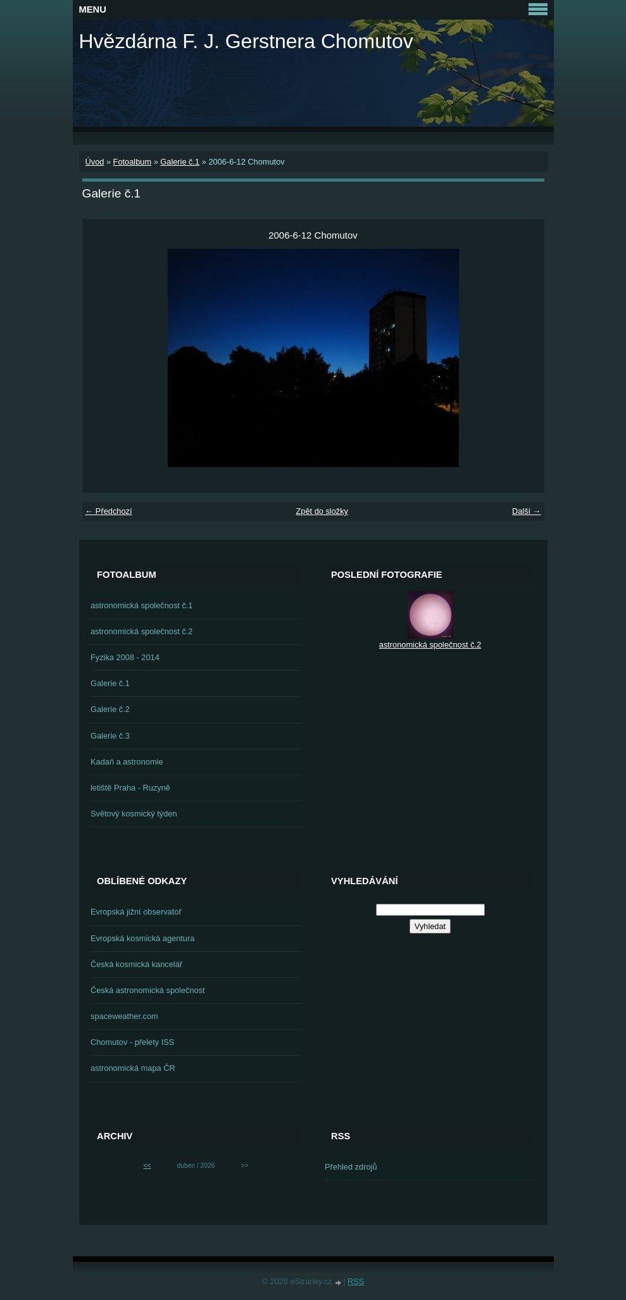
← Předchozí (108, 511)
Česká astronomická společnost (148, 990)
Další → (526, 511)
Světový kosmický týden (134, 813)
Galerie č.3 (110, 736)
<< (147, 1165)
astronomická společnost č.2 (141, 631)
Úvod (94, 161)
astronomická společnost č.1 (141, 605)
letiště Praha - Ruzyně (130, 787)
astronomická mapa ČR (133, 1068)
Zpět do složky (322, 511)
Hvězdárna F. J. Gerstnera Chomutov (246, 41)
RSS (355, 1281)
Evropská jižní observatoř (136, 911)
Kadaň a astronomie (127, 761)
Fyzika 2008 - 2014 (125, 657)
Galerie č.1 (179, 161)
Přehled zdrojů (351, 1167)
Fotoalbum (132, 161)
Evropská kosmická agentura (142, 938)
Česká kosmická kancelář (136, 964)
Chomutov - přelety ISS (132, 1042)
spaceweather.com (124, 1016)
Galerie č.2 (110, 709)
